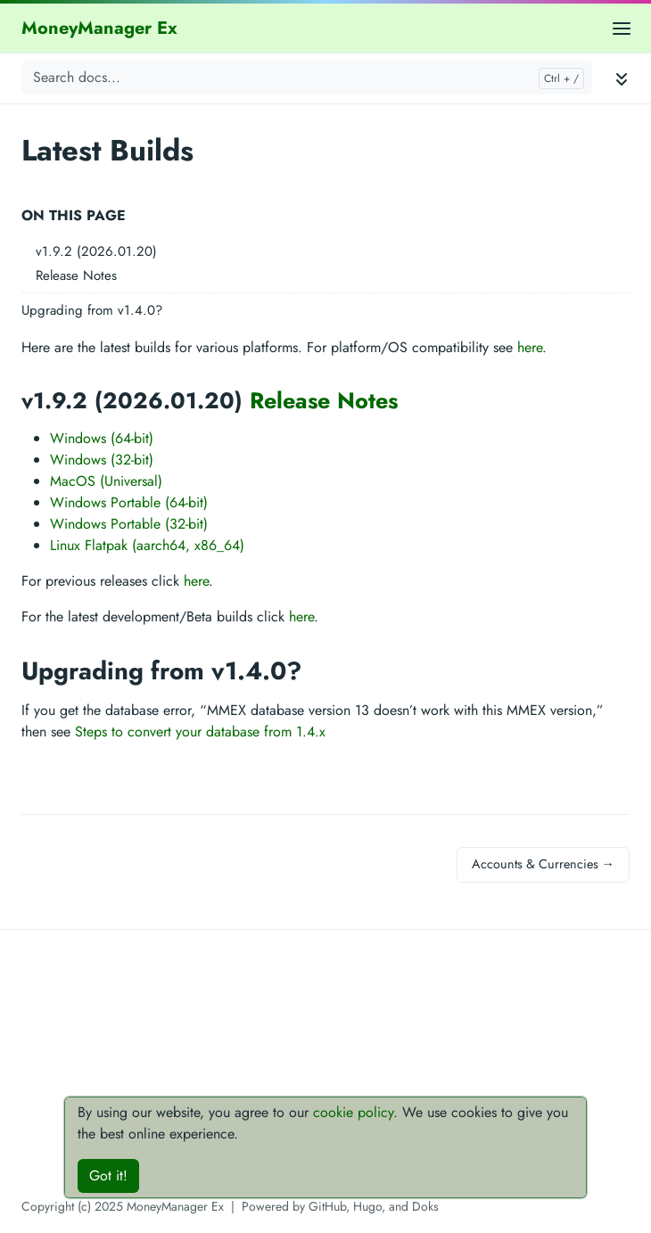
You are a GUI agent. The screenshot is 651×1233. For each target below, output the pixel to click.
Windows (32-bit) (101, 459)
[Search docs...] (306, 78)
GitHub (327, 1206)
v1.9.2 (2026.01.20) (96, 251)
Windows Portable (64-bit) (129, 502)
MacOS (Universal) (106, 481)
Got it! (108, 1175)
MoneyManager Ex (99, 28)
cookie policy (353, 1112)
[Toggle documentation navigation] (621, 78)
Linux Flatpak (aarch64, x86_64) (147, 545)
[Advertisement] (325, 1071)
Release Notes (76, 275)
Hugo (367, 1206)
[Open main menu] (621, 28)
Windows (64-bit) (101, 438)
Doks (425, 1206)
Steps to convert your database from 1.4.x (200, 731)
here (529, 347)
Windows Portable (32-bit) (129, 524)
